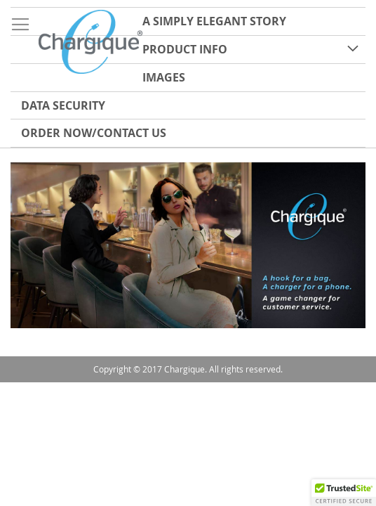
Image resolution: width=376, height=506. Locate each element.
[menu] (188, 77)
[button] (343, 492)
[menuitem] (188, 21)
